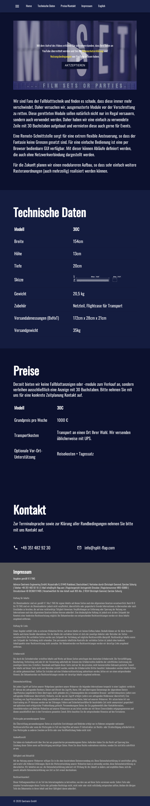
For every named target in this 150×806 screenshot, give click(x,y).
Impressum (86, 6)
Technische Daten (46, 6)
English (101, 6)
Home (29, 6)
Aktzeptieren (75, 65)
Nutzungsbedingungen (60, 56)
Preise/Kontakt (68, 6)
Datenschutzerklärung (93, 51)
